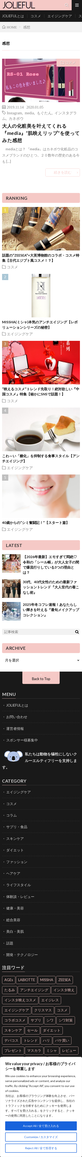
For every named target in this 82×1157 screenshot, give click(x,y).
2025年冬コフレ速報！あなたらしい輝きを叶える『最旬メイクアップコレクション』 (51, 609)
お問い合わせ (16, 717)
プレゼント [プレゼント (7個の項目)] (13, 1050)
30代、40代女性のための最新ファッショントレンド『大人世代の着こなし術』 (51, 587)
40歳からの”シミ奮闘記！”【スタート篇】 (35, 522)
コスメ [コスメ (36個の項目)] (62, 1010)
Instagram (14, 113)
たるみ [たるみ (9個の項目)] (9, 990)
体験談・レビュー (20, 896)
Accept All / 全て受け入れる (41, 1126)
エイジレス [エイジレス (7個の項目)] (50, 1000)
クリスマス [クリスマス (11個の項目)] (43, 1010)
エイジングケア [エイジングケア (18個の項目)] (16, 1010)
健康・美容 (15, 908)
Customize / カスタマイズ (41, 1137)
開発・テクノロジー (22, 954)
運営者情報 (15, 728)
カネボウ (16, 118)
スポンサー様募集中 (22, 740)
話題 (9, 943)
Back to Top (41, 679)
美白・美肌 (15, 931)
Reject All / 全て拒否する (41, 1148)
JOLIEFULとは (13, 16)
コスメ (35, 16)
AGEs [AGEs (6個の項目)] (8, 980)
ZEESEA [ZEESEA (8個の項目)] (64, 980)
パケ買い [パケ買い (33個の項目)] (62, 1040)
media (29, 113)
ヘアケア (13, 873)
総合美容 (13, 920)
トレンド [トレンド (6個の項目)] (31, 1040)
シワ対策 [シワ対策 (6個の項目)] (66, 1020)
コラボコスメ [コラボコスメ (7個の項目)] (14, 1020)
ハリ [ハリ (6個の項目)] (46, 1040)
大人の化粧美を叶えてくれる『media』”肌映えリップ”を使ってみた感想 (41, 133)
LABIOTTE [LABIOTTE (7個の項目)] (26, 980)
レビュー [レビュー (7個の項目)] (69, 1050)
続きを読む (62, 172)
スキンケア (15, 838)
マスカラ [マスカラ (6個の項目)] (34, 1050)
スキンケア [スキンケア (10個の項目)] (13, 1030)
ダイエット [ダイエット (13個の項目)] (51, 1030)
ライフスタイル (18, 885)
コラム (11, 815)
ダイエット (15, 850)
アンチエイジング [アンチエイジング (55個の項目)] (34, 990)
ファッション (16, 862)
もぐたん (44, 113)
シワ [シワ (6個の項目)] (49, 1020)
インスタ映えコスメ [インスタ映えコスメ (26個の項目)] (20, 1000)
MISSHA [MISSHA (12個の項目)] (46, 980)
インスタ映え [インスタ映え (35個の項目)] (64, 990)
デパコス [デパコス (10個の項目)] (11, 1040)
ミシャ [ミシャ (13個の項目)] (51, 1050)
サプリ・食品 (16, 827)
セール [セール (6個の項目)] (32, 1030)
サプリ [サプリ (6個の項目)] (36, 1020)
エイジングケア (59, 16)
